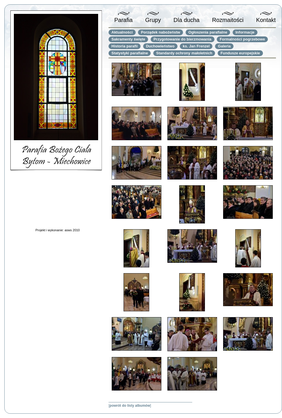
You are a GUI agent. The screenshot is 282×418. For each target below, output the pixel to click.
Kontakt (266, 20)
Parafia (123, 20)
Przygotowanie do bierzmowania (183, 39)
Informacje (245, 32)
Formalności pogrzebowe (242, 39)
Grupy (153, 20)
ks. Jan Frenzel (196, 46)
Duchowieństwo (160, 46)
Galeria (224, 46)
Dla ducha (186, 20)
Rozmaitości (228, 20)
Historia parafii (124, 46)
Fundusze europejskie (240, 53)
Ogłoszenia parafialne (207, 32)
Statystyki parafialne (129, 53)
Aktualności (122, 32)
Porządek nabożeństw (160, 32)
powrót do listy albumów (129, 406)
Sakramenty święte (128, 39)
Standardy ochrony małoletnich (184, 53)
